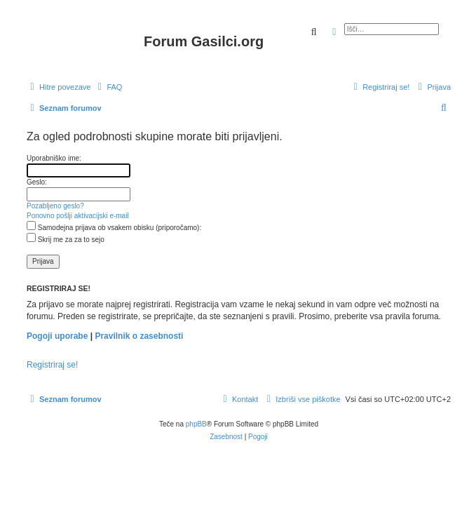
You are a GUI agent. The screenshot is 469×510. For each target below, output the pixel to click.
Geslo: (37, 182)
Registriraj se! (52, 365)
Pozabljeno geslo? (55, 206)
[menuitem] (108, 87)
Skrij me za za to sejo (65, 239)
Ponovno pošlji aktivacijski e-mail (78, 216)
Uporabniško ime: (54, 158)
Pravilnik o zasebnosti (139, 336)
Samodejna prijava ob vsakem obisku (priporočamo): (114, 227)
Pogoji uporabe (57, 336)
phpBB (196, 424)
